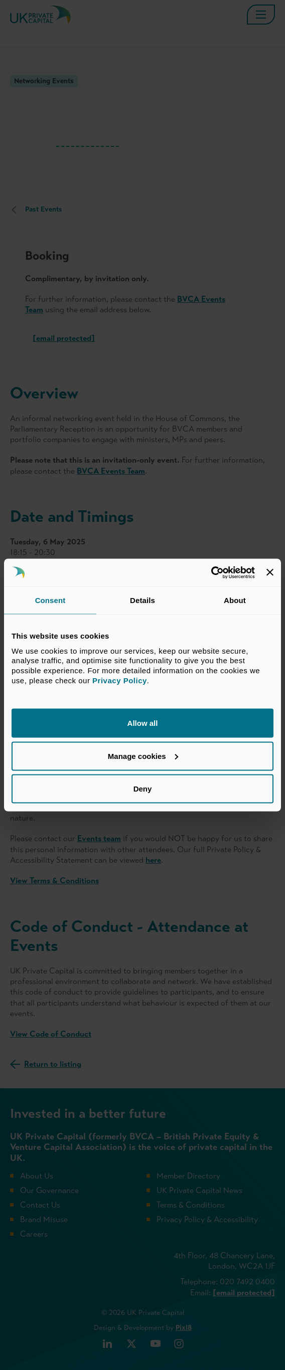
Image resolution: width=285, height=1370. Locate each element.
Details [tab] (142, 600)
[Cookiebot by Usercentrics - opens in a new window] (211, 572)
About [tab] (235, 600)
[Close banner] (269, 572)
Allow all (142, 723)
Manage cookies (143, 755)
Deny (142, 789)
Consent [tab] (50, 600)
